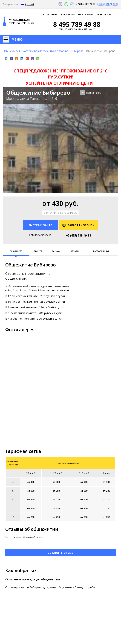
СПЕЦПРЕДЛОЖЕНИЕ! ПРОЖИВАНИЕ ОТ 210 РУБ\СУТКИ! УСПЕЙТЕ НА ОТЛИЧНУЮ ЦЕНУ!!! (61, 77)
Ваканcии (68, 14)
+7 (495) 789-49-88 (78, 235)
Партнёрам (85, 14)
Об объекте (16, 251)
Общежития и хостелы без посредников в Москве (36, 51)
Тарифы (56, 251)
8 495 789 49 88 (76, 24)
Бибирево (77, 51)
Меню (17, 39)
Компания (50, 14)
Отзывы (74, 251)
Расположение (101, 251)
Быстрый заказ (40, 225)
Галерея (38, 251)
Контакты (104, 14)
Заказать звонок (108, 4)
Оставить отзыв (61, 552)
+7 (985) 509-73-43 (86, 3)
